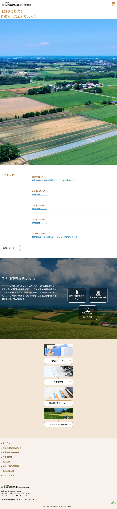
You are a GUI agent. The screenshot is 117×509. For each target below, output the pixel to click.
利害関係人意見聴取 (11, 452)
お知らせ (6, 443)
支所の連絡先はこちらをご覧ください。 (19, 499)
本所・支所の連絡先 (58, 424)
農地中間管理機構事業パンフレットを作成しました (54, 180)
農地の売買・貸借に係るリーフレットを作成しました (54, 237)
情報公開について (39, 194)
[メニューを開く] (113, 3)
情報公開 (6, 461)
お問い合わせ (8, 471)
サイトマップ (8, 475)
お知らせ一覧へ (9, 248)
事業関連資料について (58, 403)
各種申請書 (58, 382)
